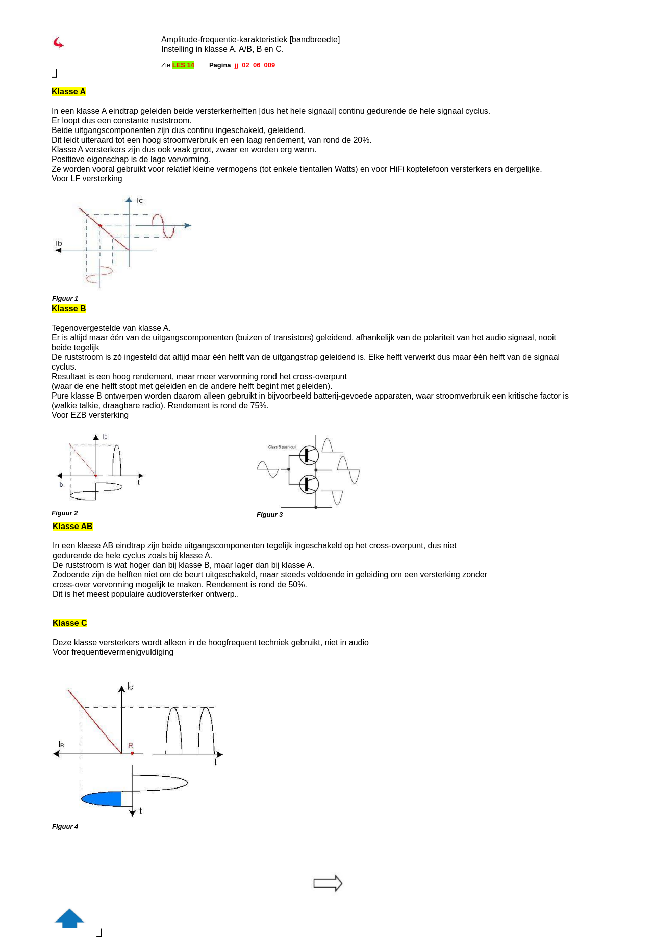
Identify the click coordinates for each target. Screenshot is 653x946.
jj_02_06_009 (255, 65)
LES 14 (183, 65)
